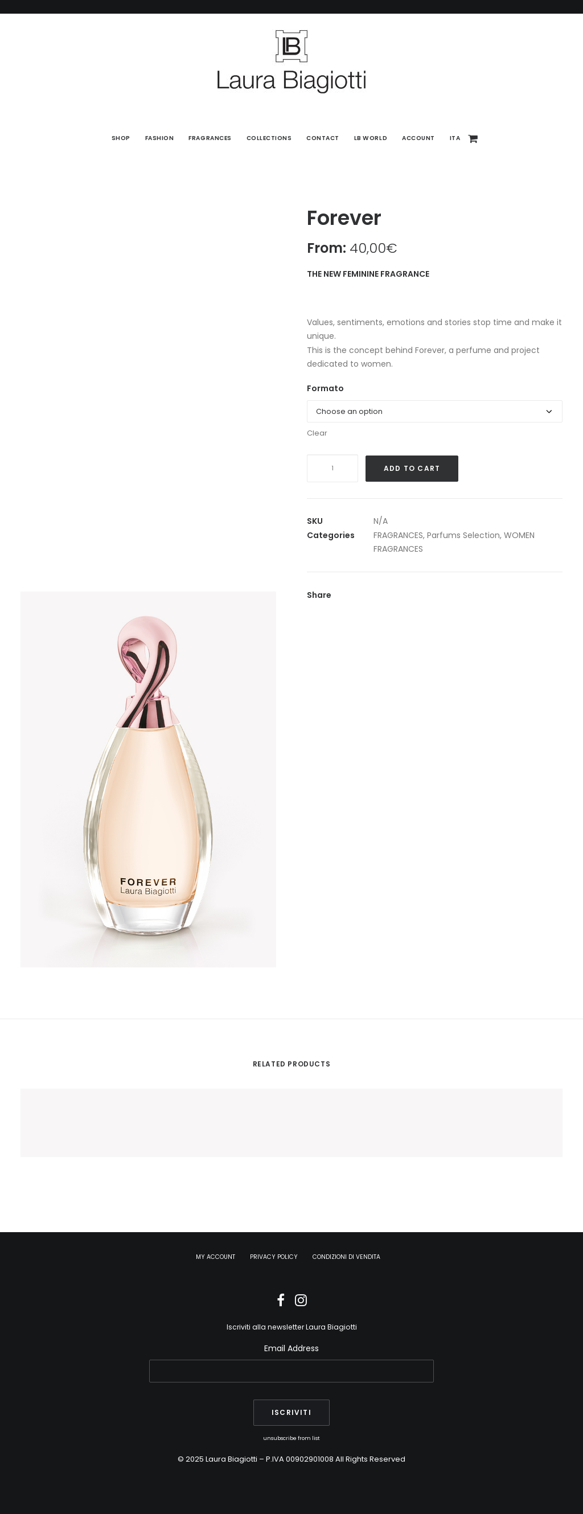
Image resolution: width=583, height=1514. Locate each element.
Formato (325, 388)
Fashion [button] (159, 138)
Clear (317, 433)
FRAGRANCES (398, 535)
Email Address (291, 1348)
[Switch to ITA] (451, 138)
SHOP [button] (121, 138)
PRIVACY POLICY (274, 1257)
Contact (322, 138)
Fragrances (209, 138)
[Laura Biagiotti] (291, 61)
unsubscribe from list (291, 1438)
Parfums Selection (463, 535)
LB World (370, 138)
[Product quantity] (332, 468)
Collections (269, 138)
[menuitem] (121, 138)
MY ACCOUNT (215, 1257)
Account (418, 138)
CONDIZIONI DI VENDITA (346, 1257)
